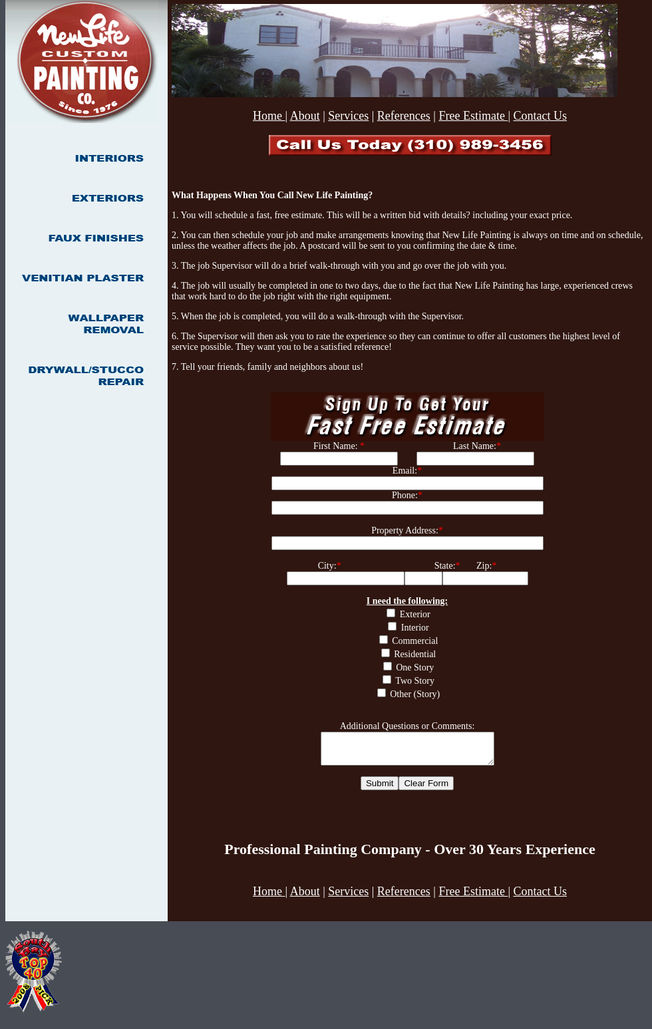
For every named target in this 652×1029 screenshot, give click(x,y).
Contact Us (540, 115)
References (403, 115)
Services (348, 115)
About (305, 115)
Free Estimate (473, 115)
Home (269, 115)
